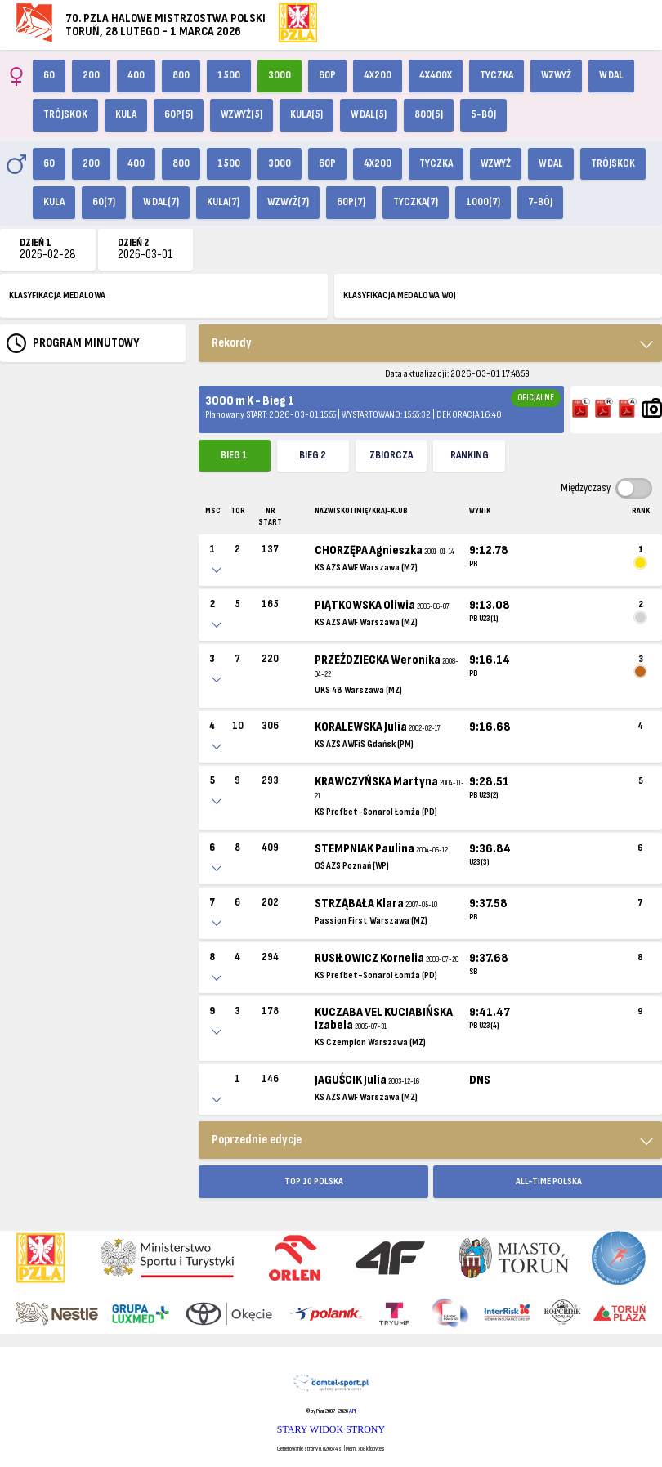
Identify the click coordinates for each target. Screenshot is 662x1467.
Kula (125, 114)
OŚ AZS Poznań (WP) (352, 866)
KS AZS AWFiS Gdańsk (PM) (364, 744)
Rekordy (232, 343)
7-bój (540, 201)
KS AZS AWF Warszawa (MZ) (366, 567)
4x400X (435, 75)
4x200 (377, 75)
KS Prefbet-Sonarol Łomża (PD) (376, 812)
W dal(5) (369, 114)
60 (49, 75)
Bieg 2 (312, 455)
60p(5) (178, 114)
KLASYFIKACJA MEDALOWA (57, 295)
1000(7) (483, 201)
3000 (279, 75)
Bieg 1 (234, 455)
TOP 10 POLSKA (313, 1181)
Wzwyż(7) (288, 201)
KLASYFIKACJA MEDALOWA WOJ (399, 295)
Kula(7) (223, 201)
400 (136, 75)
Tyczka (496, 75)
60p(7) (351, 201)
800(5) (428, 114)
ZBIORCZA (391, 455)
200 (91, 75)
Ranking (469, 455)
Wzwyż (556, 75)
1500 (228, 75)
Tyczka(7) (415, 201)
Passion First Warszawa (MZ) (371, 921)
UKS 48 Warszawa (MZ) (358, 690)
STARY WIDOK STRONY (331, 1429)
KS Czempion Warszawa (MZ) (370, 1042)
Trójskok (65, 114)
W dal (611, 75)
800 (181, 75)
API (352, 1411)
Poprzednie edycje (257, 1139)
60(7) (103, 201)
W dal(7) (161, 201)
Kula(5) (306, 114)
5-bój (483, 114)
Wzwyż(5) (241, 114)
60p (327, 75)
